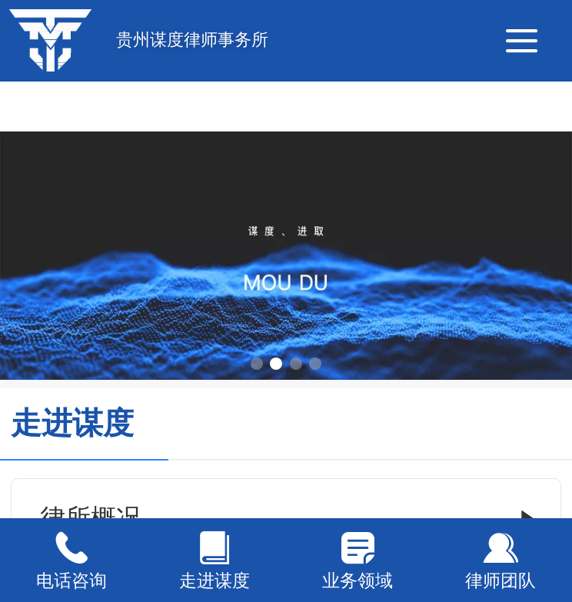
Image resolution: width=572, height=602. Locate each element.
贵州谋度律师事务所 (192, 39)
